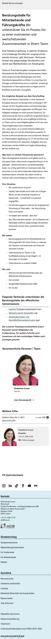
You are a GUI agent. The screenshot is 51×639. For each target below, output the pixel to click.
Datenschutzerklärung (10, 619)
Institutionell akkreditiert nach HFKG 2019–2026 (21, 629)
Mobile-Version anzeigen (12, 3)
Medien (4, 562)
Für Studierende (7, 552)
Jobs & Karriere (7, 603)
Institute (4, 588)
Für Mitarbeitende (8, 557)
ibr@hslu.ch (5, 520)
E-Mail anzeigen (28, 440)
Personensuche (7, 578)
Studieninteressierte (9, 542)
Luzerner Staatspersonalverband (22, 309)
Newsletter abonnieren (10, 614)
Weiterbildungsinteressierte (12, 547)
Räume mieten (7, 598)
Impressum (5, 624)
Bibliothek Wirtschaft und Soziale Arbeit (17, 593)
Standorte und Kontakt (10, 583)
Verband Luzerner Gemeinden (21, 313)
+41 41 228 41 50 (8, 518)
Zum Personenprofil (24, 400)
